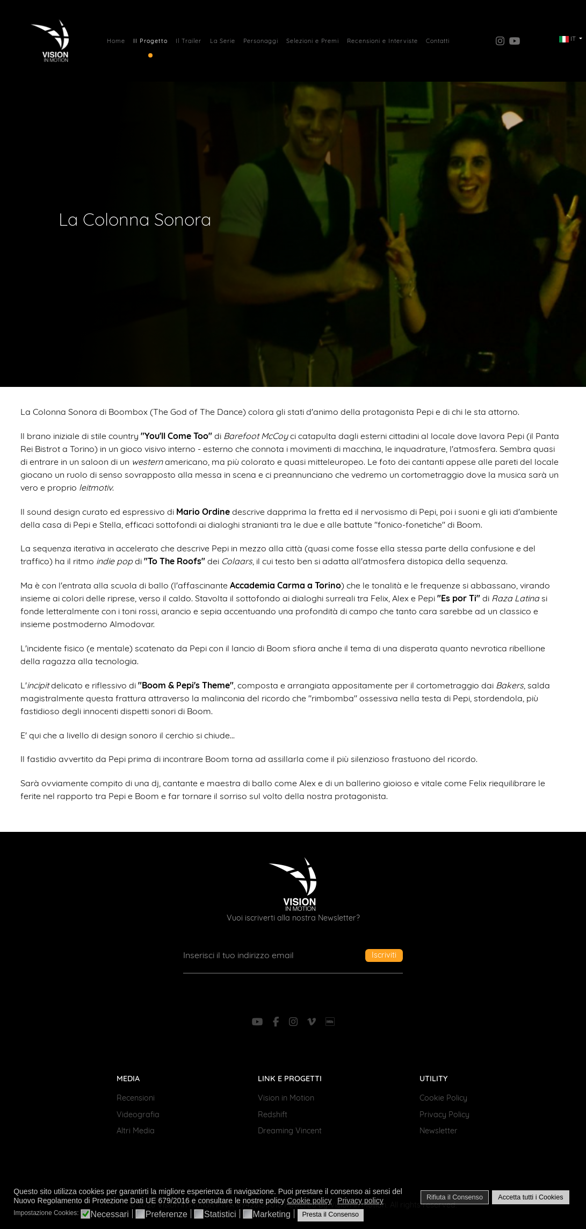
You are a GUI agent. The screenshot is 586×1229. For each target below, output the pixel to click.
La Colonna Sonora (135, 219)
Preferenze (166, 1214)
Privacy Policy (444, 1114)
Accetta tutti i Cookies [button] (530, 1197)
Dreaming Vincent (290, 1130)
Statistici (220, 1214)
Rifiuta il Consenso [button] (454, 1197)
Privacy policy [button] (360, 1200)
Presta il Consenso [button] (330, 1214)
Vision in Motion (286, 1098)
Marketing (272, 1214)
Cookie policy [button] (309, 1200)
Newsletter (438, 1130)
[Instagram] (295, 1022)
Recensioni (136, 1098)
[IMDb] (329, 1022)
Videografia (138, 1114)
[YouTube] (259, 1022)
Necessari (110, 1214)
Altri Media (136, 1130)
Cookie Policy (443, 1098)
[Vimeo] (312, 1022)
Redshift (272, 1114)
